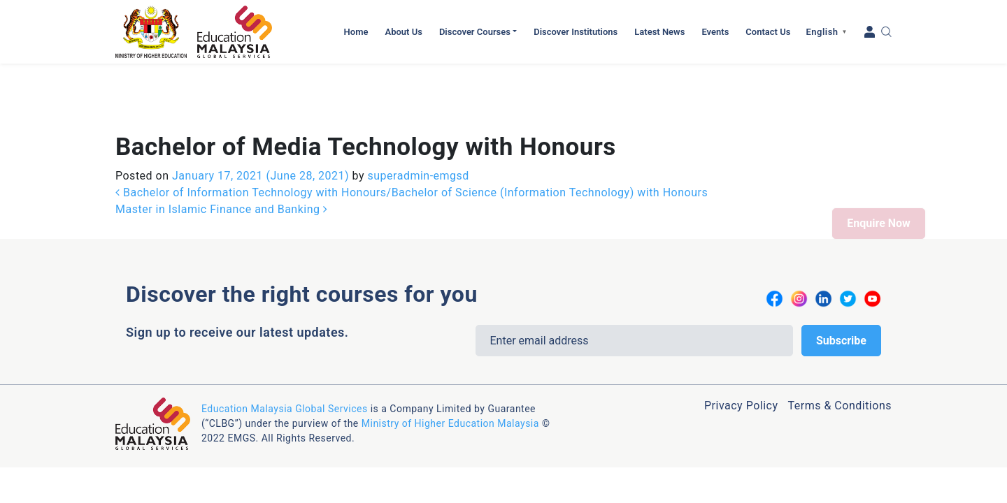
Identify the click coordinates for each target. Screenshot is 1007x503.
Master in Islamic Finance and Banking (221, 145)
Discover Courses (474, 32)
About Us (403, 32)
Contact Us (767, 32)
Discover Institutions (575, 32)
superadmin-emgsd (416, 112)
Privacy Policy (741, 342)
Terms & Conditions (839, 342)
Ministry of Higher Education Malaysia (450, 359)
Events (715, 32)
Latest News (659, 32)
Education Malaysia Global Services (284, 345)
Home (356, 32)
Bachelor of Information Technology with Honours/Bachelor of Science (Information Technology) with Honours (411, 129)
